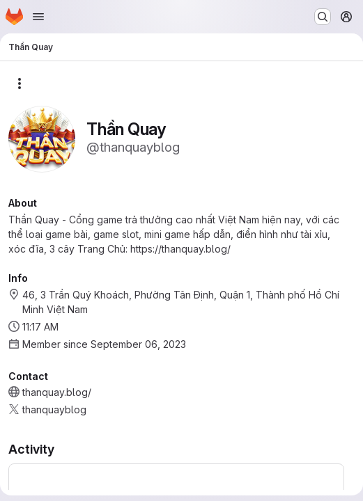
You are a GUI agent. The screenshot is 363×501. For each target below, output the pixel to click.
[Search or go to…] (322, 16)
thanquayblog (54, 409)
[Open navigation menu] (38, 17)
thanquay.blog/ (56, 392)
